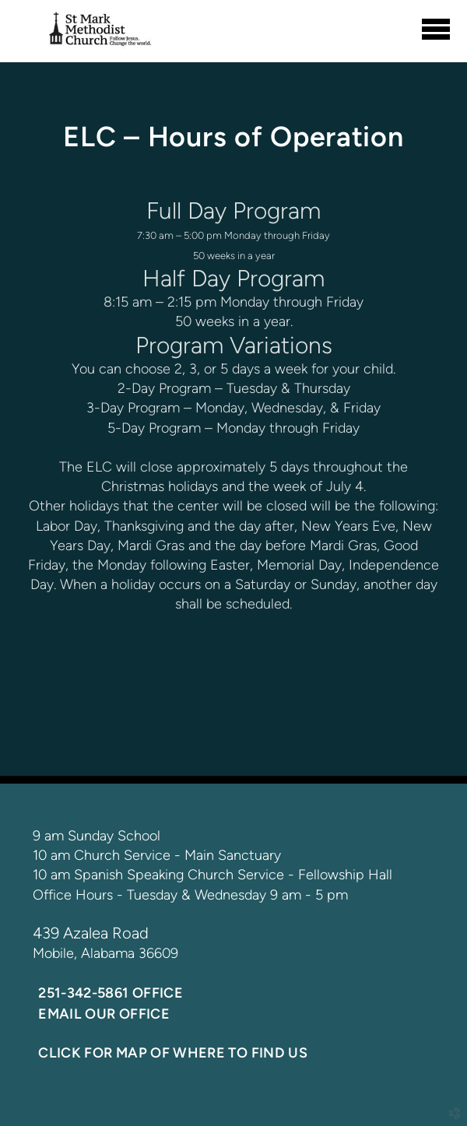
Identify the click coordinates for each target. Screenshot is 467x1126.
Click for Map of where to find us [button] (172, 1052)
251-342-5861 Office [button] (110, 992)
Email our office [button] (104, 1014)
